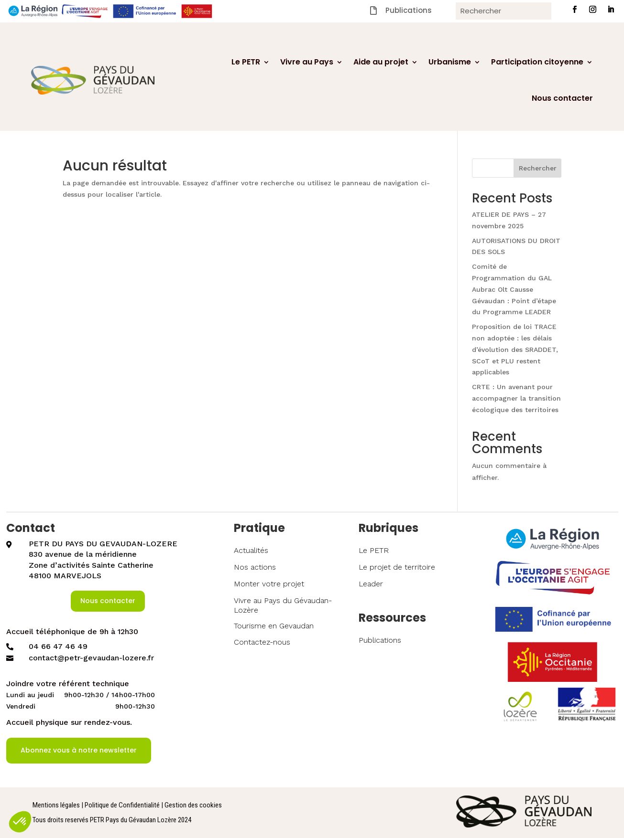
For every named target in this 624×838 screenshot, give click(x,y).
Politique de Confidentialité (122, 805)
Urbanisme (449, 61)
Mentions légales (56, 805)
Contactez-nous (262, 642)
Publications (380, 640)
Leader (371, 583)
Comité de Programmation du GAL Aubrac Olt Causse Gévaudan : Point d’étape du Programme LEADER (514, 289)
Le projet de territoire (397, 567)
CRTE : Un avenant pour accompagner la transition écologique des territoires (516, 398)
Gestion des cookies (193, 805)
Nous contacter (562, 98)
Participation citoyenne (537, 61)
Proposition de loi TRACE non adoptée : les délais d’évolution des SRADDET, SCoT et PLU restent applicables (515, 349)
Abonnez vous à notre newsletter (79, 750)
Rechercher (538, 168)
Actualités (251, 550)
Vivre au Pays (306, 61)
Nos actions (255, 567)
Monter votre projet (269, 583)
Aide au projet (380, 61)
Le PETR (245, 61)
